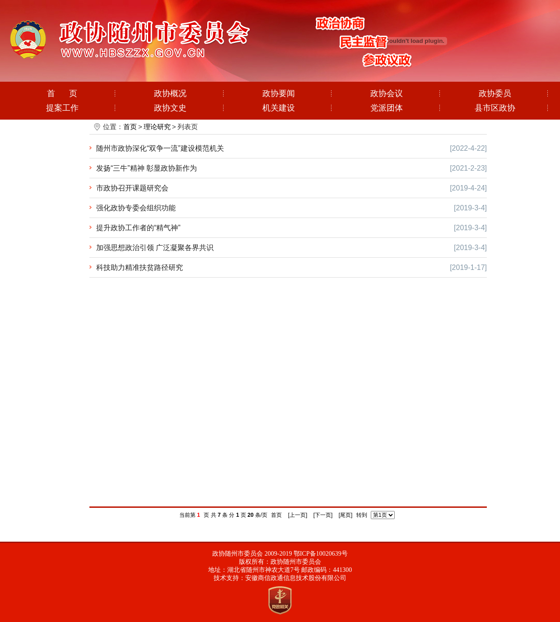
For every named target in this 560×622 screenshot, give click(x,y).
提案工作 (62, 107)
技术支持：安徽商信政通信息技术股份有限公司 (280, 578)
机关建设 (278, 107)
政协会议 (386, 93)
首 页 (62, 93)
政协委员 (495, 93)
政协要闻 (278, 93)
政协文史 (170, 107)
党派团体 (386, 107)
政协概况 (170, 93)
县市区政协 (495, 107)
